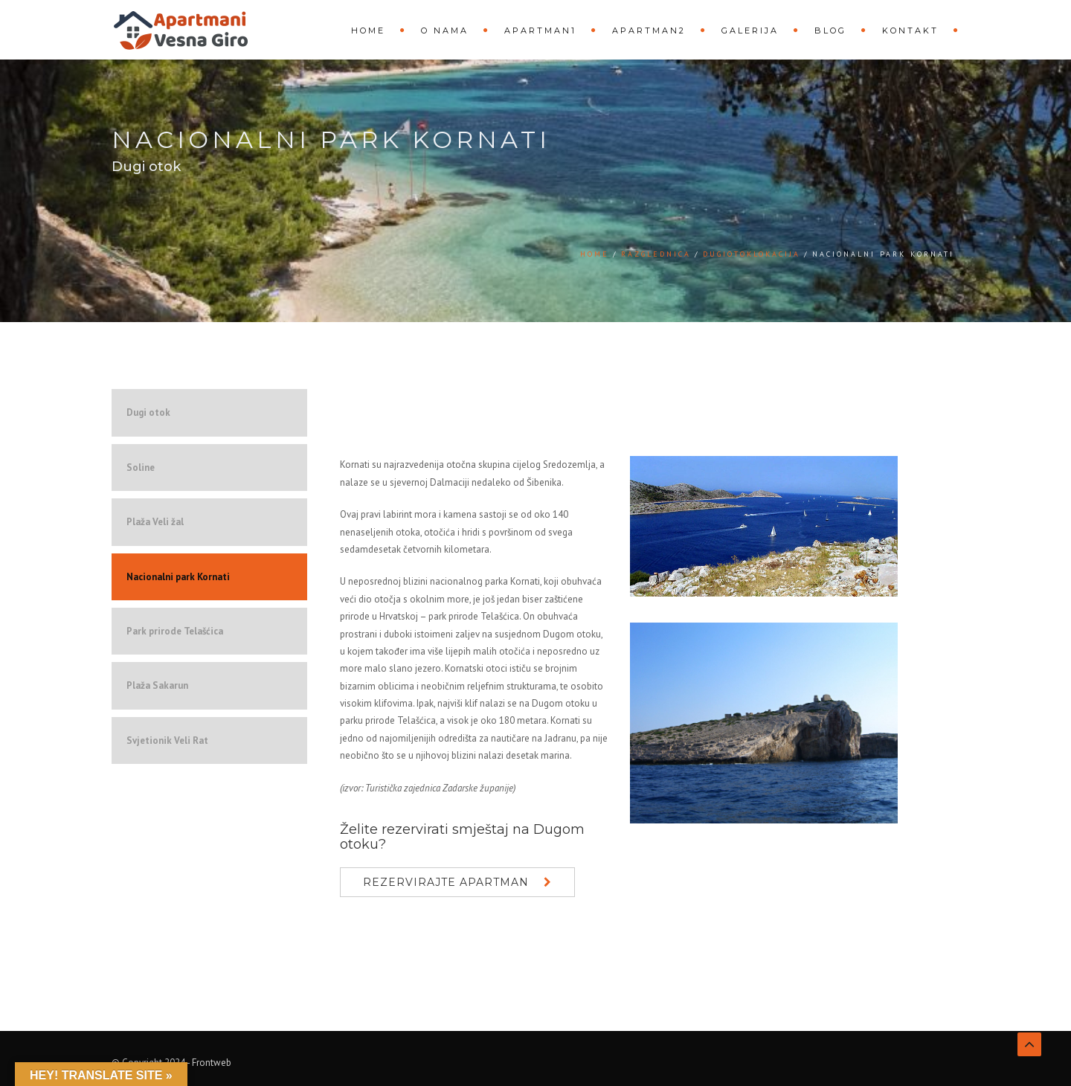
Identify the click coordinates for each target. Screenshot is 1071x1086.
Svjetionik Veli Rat (167, 740)
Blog (830, 30)
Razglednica (656, 254)
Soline (140, 467)
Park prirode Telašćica (174, 631)
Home (368, 30)
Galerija (750, 30)
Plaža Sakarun (157, 685)
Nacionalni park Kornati (178, 577)
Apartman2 (649, 30)
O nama (445, 30)
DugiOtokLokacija (751, 254)
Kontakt (910, 30)
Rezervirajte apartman (446, 882)
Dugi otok (148, 412)
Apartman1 (540, 30)
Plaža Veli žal (155, 521)
